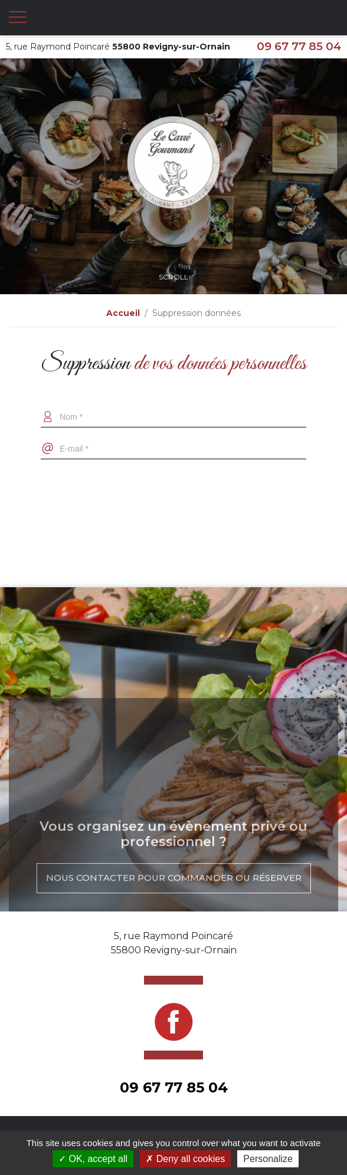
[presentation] (173, 488)
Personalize (268, 1159)
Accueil (123, 313)
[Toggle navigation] (17, 17)
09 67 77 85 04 (299, 46)
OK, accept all (92, 1159)
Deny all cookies (185, 1159)
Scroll (173, 262)
